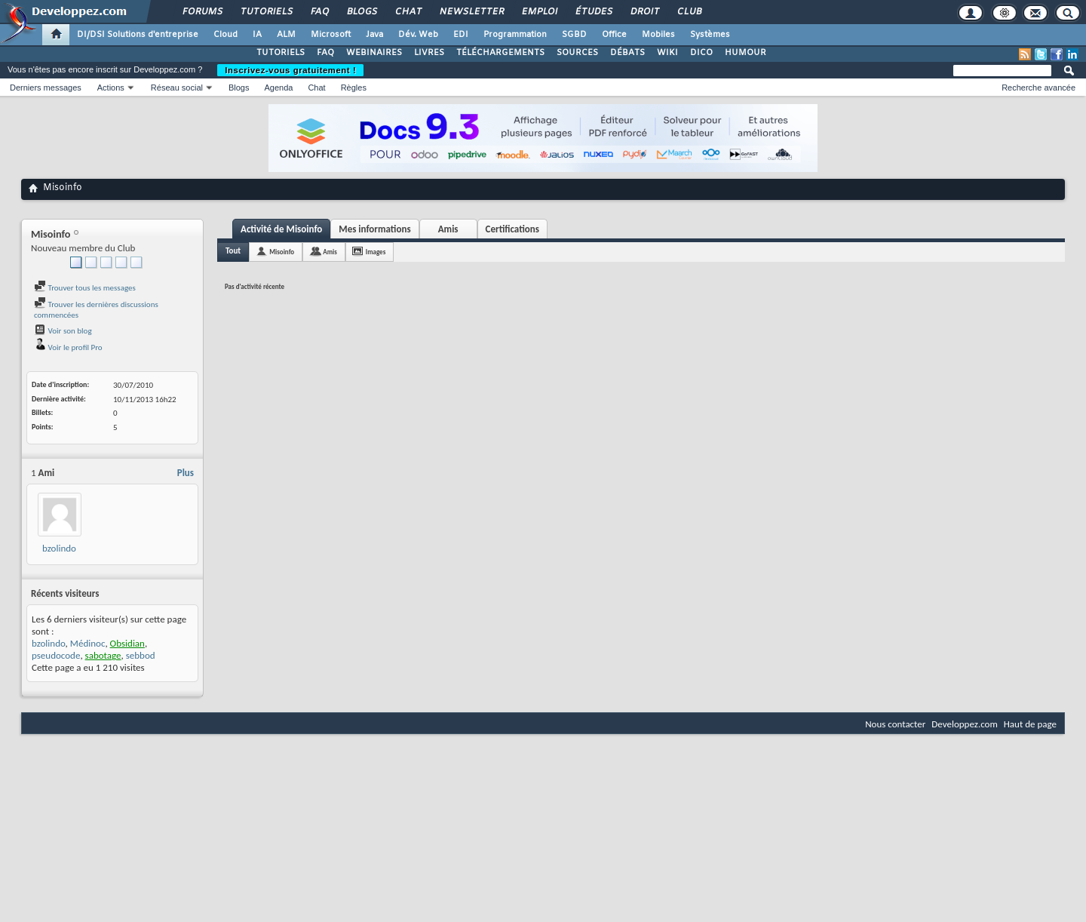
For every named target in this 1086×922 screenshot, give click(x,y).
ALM (286, 34)
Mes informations (374, 229)
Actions (110, 87)
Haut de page (1030, 724)
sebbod (140, 655)
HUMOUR (745, 53)
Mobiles (658, 34)
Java (374, 34)
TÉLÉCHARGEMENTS (500, 53)
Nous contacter (895, 724)
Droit (644, 12)
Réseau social (177, 87)
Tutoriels (265, 12)
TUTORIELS (280, 53)
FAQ (319, 12)
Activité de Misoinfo (281, 229)
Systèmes (710, 34)
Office (614, 34)
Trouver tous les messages (85, 288)
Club (688, 12)
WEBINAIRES (374, 53)
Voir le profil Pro (68, 347)
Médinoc (88, 643)
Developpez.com (964, 724)
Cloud (225, 34)
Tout (233, 251)
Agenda (278, 87)
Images (375, 251)
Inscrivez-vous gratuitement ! (290, 70)
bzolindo (59, 548)
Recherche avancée (1038, 87)
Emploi (539, 12)
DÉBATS (627, 53)
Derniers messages (45, 87)
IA (257, 34)
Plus (185, 472)
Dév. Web (418, 34)
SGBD (574, 34)
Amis (448, 229)
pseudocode (56, 655)
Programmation (515, 34)
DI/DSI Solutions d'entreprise (137, 34)
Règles (354, 87)
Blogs (361, 12)
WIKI (667, 53)
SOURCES (577, 53)
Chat (407, 12)
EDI (460, 34)
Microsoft (331, 34)
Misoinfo (281, 251)
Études (593, 12)
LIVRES (429, 53)
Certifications (512, 229)
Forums (201, 12)
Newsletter (471, 12)
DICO (701, 53)
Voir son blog (63, 331)
